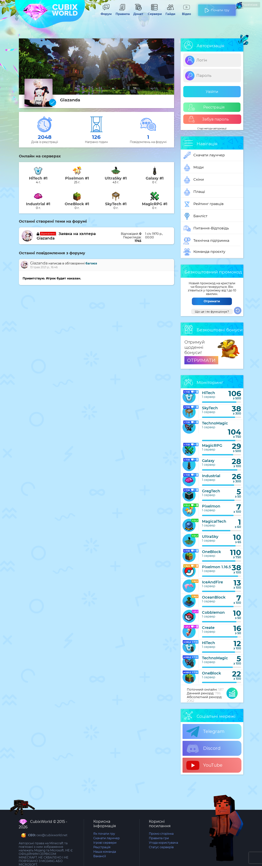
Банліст (195, 216)
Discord (203, 748)
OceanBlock (214, 597)
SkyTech (210, 408)
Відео (186, 12)
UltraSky (210, 536)
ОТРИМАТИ (201, 360)
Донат (138, 12)
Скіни (193, 179)
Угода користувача (163, 842)
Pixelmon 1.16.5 (216, 567)
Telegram (205, 731)
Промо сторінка (161, 833)
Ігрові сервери (105, 842)
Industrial (211, 476)
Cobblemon (213, 612)
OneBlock (211, 551)
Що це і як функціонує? (212, 311)
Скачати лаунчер (204, 155)
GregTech (211, 491)
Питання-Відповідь (206, 228)
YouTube (204, 765)
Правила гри (159, 838)
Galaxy (208, 460)
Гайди (170, 12)
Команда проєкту (204, 251)
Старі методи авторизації (211, 128)
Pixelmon (211, 506)
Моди (193, 167)
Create (208, 627)
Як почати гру (104, 833)
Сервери (154, 12)
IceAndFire (212, 582)
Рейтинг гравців (203, 204)
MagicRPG (212, 445)
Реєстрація (206, 107)
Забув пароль (209, 119)
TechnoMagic (215, 423)
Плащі (194, 191)
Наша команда (104, 851)
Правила (122, 12)
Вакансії (99, 856)
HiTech (208, 393)
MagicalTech (214, 521)
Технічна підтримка (206, 240)
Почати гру (217, 8)
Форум (106, 12)
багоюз (91, 263)
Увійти (212, 91)
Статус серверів (161, 847)
